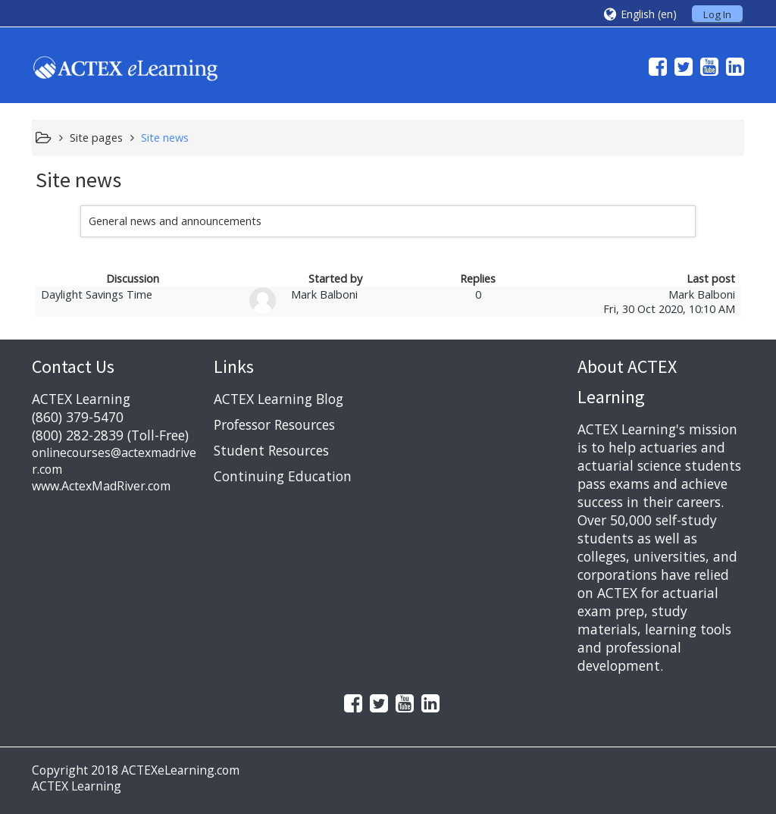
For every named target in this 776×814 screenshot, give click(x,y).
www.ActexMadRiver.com (101, 485)
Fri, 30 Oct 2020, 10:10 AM (669, 309)
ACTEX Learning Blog (278, 399)
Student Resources (271, 450)
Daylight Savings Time (96, 294)
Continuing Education (283, 476)
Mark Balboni (324, 294)
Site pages (96, 137)
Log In (717, 14)
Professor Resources (274, 424)
